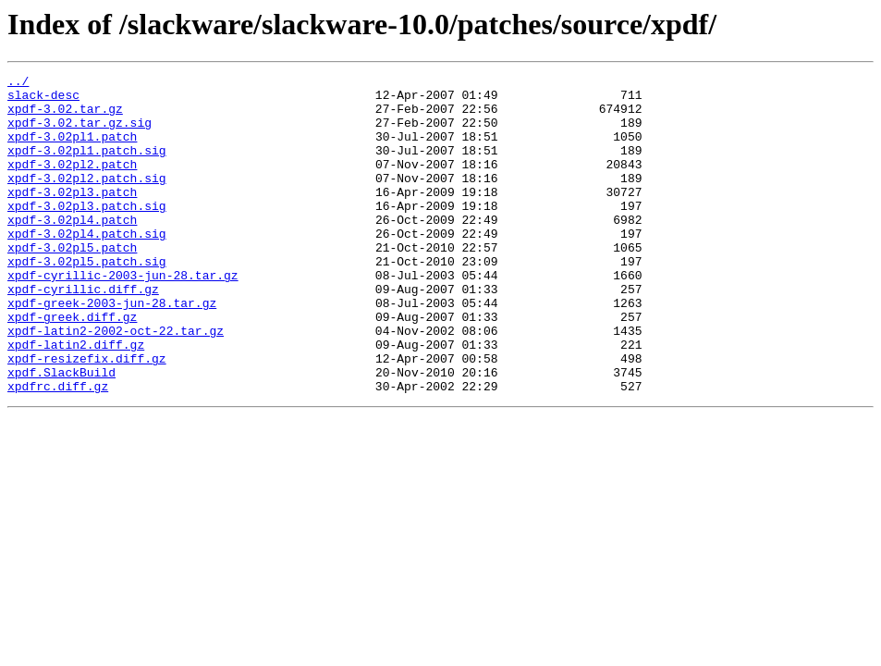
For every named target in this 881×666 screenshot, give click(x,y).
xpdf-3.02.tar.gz (65, 116)
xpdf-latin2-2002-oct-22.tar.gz (115, 383)
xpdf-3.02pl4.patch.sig (86, 266)
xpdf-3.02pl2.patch (72, 183)
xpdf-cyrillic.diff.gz (83, 333)
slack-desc (43, 100)
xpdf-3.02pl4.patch (72, 249)
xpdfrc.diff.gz (57, 449)
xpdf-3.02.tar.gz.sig (79, 133)
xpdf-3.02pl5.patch (72, 283)
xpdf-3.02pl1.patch (72, 150)
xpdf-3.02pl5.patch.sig (86, 299)
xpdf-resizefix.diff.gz (86, 416)
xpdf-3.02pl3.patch (72, 216)
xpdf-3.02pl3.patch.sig (86, 233)
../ (18, 83)
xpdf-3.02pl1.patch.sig (86, 166)
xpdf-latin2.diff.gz (75, 399)
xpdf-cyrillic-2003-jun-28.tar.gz (123, 316)
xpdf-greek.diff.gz (72, 366)
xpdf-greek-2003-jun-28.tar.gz (111, 349)
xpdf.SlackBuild (61, 433)
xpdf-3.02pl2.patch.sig (86, 199)
